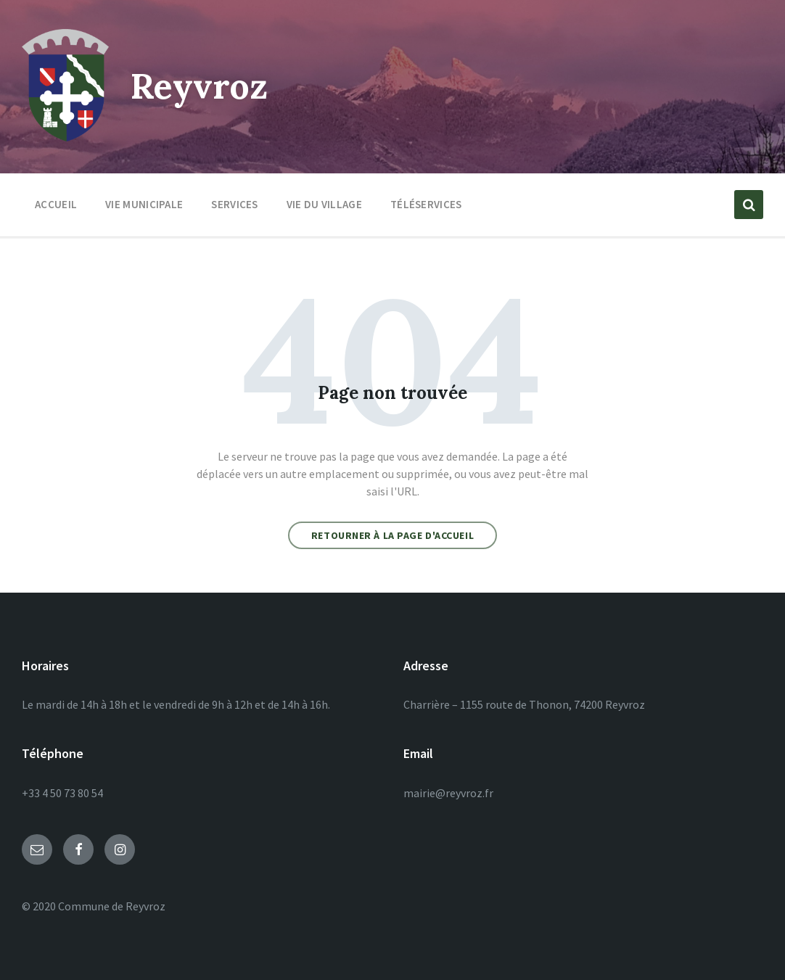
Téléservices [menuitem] (426, 204)
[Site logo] (65, 137)
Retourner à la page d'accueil (392, 535)
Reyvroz (199, 86)
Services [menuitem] (234, 204)
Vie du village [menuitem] (324, 204)
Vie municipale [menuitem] (144, 204)
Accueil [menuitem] (56, 204)
